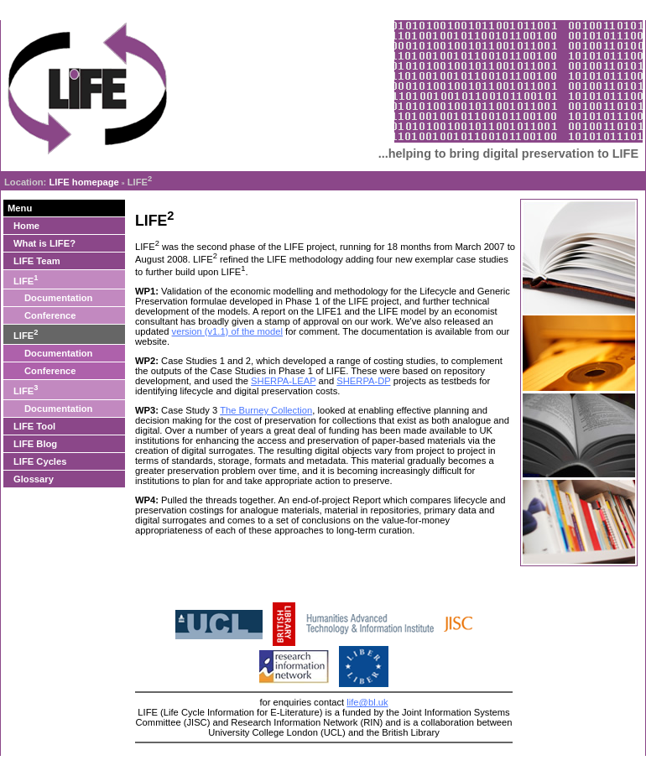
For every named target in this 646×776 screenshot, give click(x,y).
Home (26, 226)
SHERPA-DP (363, 381)
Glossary (33, 479)
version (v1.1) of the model (227, 331)
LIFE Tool (34, 426)
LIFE (25, 279)
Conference (50, 315)
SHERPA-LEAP (283, 381)
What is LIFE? (44, 243)
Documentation (58, 298)
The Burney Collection (266, 410)
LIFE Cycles (39, 461)
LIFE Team (36, 261)
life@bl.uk (367, 702)
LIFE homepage (83, 182)
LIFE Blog (35, 444)
